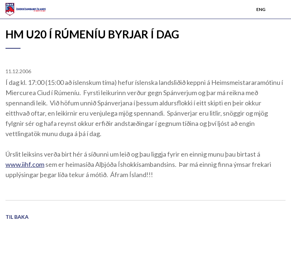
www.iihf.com (24, 164)
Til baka (17, 217)
